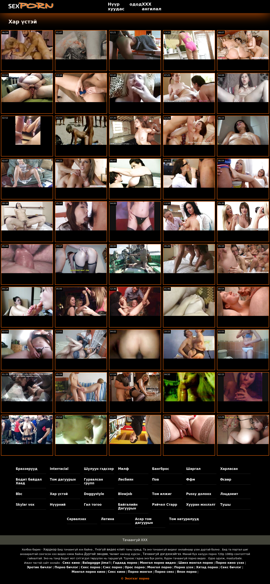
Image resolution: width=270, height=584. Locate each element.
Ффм (190, 479)
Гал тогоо (92, 504)
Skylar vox (25, 504)
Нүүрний (58, 504)
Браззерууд (27, 469)
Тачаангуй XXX (134, 540)
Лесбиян (125, 479)
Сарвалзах (76, 519)
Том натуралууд (184, 519)
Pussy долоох (198, 494)
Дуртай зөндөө (96, 554)
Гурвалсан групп (93, 481)
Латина (107, 519)
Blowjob (125, 494)
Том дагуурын (63, 479)
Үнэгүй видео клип (110, 549)
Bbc (19, 494)
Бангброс (160, 469)
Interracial (59, 469)
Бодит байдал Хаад (29, 481)
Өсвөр (225, 479)
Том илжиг (162, 494)
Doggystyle (94, 494)
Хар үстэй (59, 494)
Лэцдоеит (229, 494)
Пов (155, 479)
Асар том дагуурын (144, 521)
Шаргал (193, 469)
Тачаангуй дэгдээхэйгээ (162, 554)
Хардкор (50, 549)
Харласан (229, 469)
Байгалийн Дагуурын (128, 506)
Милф (123, 469)
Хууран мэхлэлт (200, 504)
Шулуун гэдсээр (99, 469)
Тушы (225, 504)
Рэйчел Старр (164, 504)
